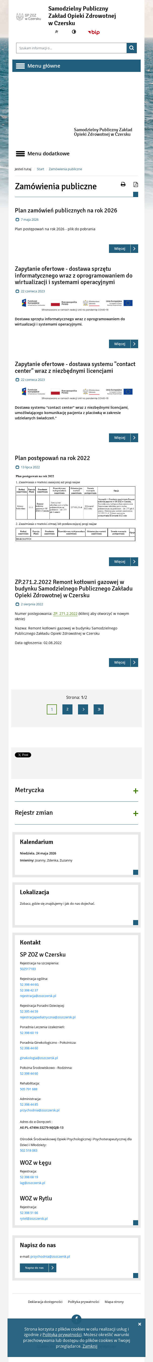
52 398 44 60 (29, 984)
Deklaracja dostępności (45, 1301)
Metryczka (29, 790)
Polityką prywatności (62, 1334)
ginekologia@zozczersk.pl (39, 1058)
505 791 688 (28, 1089)
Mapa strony (114, 1301)
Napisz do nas (34, 1267)
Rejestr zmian (34, 812)
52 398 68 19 (29, 1177)
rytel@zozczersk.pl (34, 1218)
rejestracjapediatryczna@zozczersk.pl (47, 1017)
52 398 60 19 (29, 1032)
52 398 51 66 (29, 1212)
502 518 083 (28, 1150)
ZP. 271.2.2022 (65, 613)
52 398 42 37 (29, 990)
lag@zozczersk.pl (32, 1183)
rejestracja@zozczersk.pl (38, 995)
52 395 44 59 (29, 1011)
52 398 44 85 (29, 1104)
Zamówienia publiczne (65, 169)
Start (40, 169)
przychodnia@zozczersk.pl (39, 1110)
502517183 (28, 969)
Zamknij (90, 1346)
